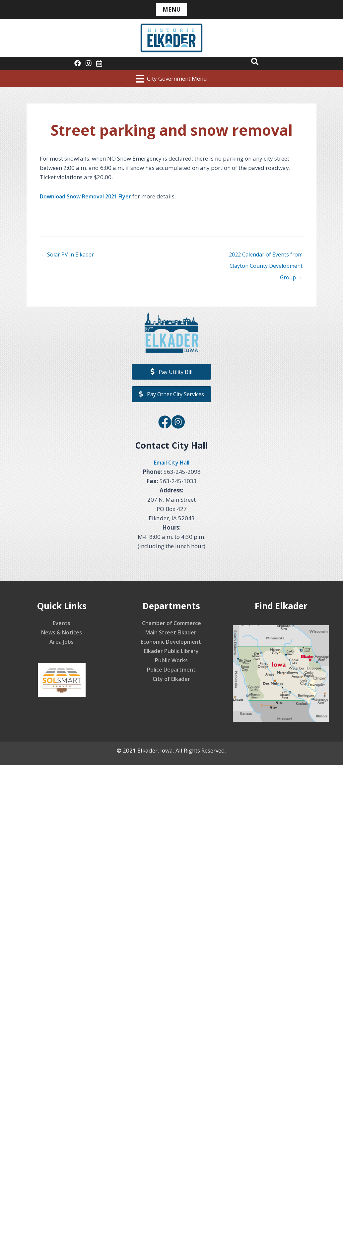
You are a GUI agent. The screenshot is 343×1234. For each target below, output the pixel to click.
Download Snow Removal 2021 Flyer (89, 196)
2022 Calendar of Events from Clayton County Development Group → (264, 256)
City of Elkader (171, 681)
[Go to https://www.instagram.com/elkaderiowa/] (178, 424)
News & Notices (61, 634)
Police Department (171, 671)
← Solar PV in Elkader (68, 254)
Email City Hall (171, 464)
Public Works (171, 662)
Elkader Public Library (171, 653)
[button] (254, 62)
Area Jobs (62, 643)
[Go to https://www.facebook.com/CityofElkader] (165, 424)
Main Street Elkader (171, 634)
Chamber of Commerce (171, 625)
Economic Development (171, 643)
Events (61, 625)
